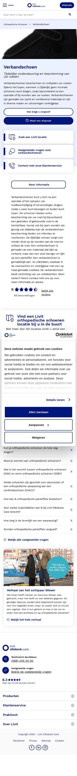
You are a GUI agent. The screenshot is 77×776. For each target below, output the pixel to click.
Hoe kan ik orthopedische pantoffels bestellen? (38, 499)
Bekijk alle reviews (47, 292)
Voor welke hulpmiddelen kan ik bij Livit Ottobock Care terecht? (38, 509)
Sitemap (46, 740)
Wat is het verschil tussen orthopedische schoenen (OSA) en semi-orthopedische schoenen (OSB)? (38, 471)
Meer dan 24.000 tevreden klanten (18, 683)
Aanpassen (39, 424)
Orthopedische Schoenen (15, 24)
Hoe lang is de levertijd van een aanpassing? (38, 521)
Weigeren (38, 437)
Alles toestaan (38, 412)
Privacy (33, 740)
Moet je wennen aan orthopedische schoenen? (38, 461)
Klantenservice (38, 705)
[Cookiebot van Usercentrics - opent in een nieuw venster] (56, 335)
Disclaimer (19, 740)
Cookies (59, 740)
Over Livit (38, 724)
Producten (38, 696)
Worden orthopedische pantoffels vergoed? (38, 529)
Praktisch (38, 715)
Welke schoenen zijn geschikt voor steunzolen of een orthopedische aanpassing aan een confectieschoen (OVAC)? (38, 486)
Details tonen (55, 399)
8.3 (4, 680)
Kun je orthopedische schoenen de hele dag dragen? (38, 450)
